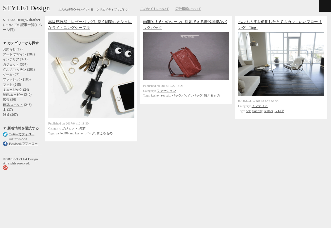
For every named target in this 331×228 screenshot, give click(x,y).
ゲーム (8, 74)
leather (79, 133)
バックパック (181, 95)
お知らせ (9, 49)
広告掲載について (188, 8)
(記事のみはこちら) (18, 139)
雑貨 (6, 114)
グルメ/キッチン (14, 69)
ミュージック (12, 89)
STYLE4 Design (26, 8)
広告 (6, 99)
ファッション (12, 79)
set (163, 95)
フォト (8, 84)
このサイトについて (154, 8)
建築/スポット (13, 104)
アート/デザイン (14, 54)
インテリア (11, 59)
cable (59, 133)
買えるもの (104, 133)
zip (168, 95)
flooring (257, 111)
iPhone (68, 133)
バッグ (90, 133)
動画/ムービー (13, 94)
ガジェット (11, 64)
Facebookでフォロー (23, 143)
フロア (279, 111)
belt (248, 111)
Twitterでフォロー (21, 134)
